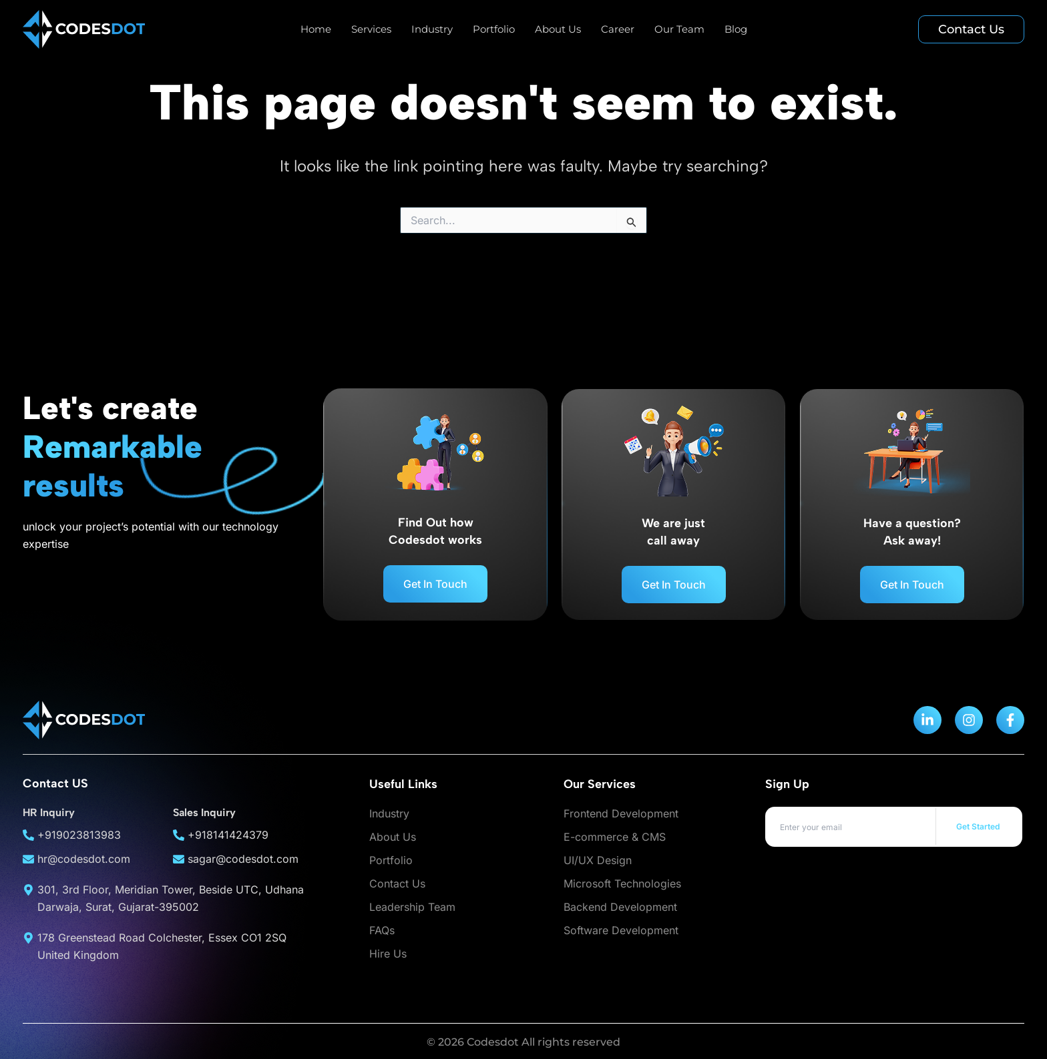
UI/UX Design (598, 860)
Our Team (679, 29)
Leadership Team (412, 907)
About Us (558, 29)
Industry (432, 29)
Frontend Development (621, 813)
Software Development (621, 930)
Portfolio (494, 29)
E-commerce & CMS (615, 836)
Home (315, 29)
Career (617, 29)
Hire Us (388, 953)
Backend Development (620, 907)
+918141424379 (228, 834)
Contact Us (397, 883)
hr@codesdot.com (83, 858)
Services (371, 29)
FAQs (382, 930)
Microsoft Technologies (622, 883)
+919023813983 (79, 834)
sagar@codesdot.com (243, 858)
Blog (735, 29)
